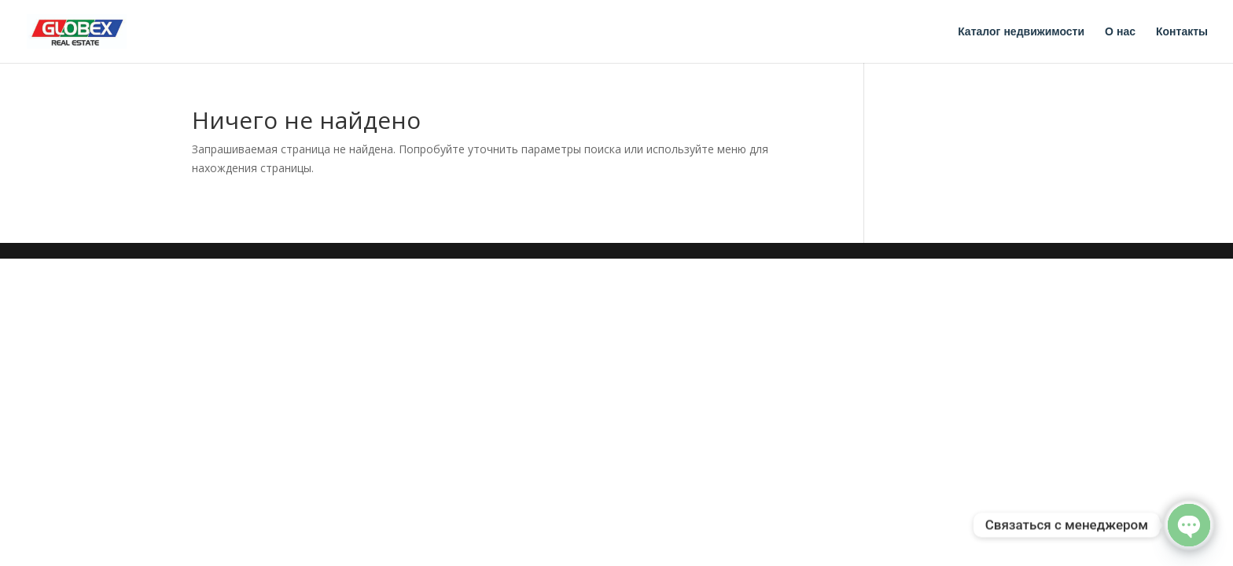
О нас (1120, 32)
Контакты (1182, 32)
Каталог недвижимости (1021, 32)
